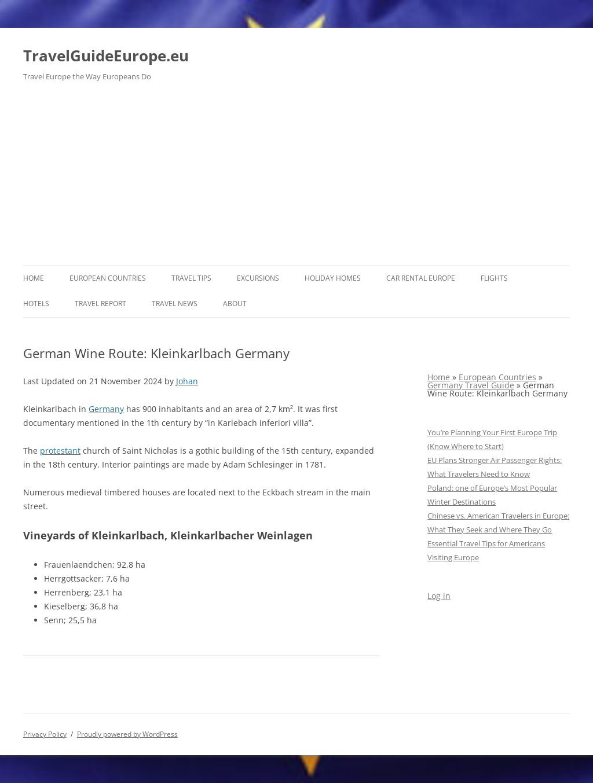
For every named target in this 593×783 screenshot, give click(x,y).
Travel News (174, 303)
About (235, 303)
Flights (494, 278)
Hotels (36, 303)
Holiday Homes (333, 278)
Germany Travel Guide (470, 385)
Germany (106, 408)
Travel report (100, 303)
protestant (60, 450)
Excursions (258, 278)
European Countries (107, 278)
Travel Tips (191, 278)
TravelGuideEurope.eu (106, 55)
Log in (439, 595)
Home (33, 278)
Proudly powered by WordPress (127, 734)
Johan (187, 381)
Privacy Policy (45, 734)
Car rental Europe (420, 278)
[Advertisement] (296, 178)
